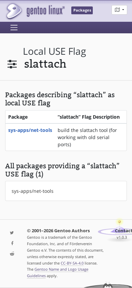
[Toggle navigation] (14, 27)
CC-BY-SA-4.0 (72, 263)
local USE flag (54, 51)
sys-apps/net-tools (30, 130)
